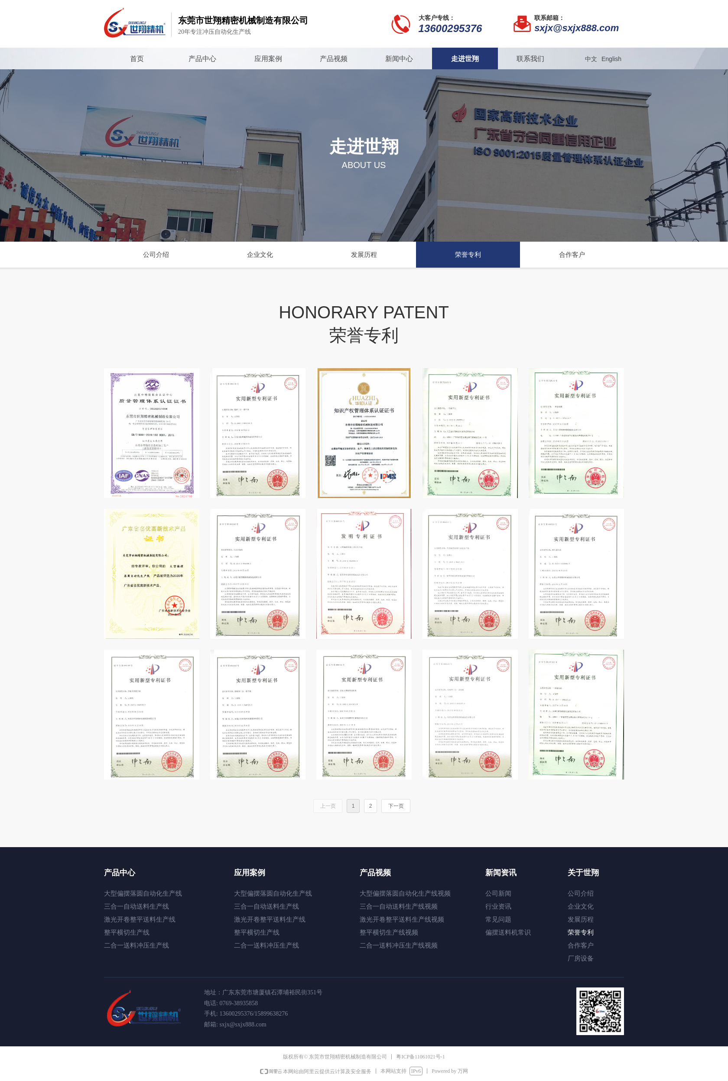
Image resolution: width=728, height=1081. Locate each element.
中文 (591, 58)
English (611, 58)
